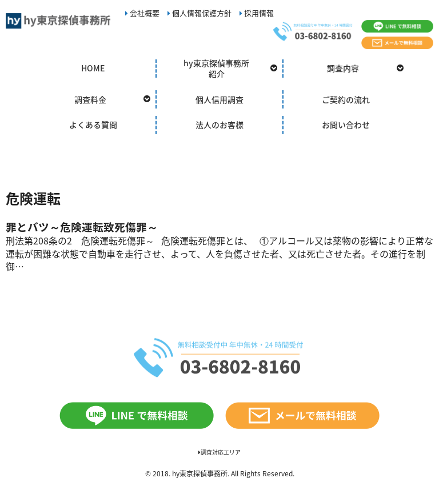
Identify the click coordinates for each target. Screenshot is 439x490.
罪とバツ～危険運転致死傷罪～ (82, 227)
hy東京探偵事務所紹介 (216, 68)
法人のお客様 (219, 124)
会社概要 (142, 12)
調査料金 (90, 99)
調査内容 (343, 68)
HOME (93, 68)
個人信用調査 (219, 99)
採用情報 (257, 12)
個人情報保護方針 (199, 12)
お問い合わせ (346, 124)
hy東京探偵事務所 (200, 473)
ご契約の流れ (346, 99)
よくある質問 (93, 124)
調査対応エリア (219, 452)
